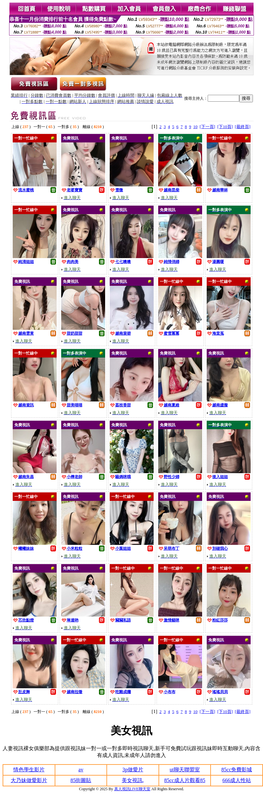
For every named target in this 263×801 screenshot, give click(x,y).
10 (195, 126)
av (80, 769)
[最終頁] (243, 126)
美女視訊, (133, 780)
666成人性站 (236, 780)
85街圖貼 (80, 780)
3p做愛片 (132, 769)
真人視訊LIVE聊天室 (132, 789)
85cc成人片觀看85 (184, 780)
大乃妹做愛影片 (29, 780)
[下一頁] (207, 126)
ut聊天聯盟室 (185, 769)
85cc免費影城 (236, 769)
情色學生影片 (29, 769)
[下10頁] (225, 126)
